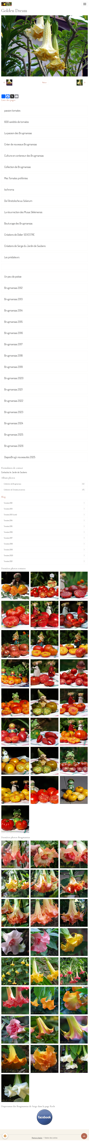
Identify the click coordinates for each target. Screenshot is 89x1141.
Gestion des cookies (51, 1138)
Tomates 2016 (44, 532)
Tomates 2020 (44, 555)
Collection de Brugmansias (17, 167)
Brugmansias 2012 (13, 287)
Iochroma (9, 189)
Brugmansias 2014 (13, 310)
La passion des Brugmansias (18, 133)
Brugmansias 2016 (13, 333)
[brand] (7, 4)
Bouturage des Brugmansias (18, 223)
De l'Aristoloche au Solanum (18, 200)
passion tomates (12, 110)
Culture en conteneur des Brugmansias (24, 155)
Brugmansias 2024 (13, 423)
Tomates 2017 (44, 538)
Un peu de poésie (12, 276)
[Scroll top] (84, 1136)
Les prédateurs (11, 257)
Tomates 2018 (44, 543)
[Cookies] (5, 1136)
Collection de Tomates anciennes (44, 489)
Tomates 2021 (44, 561)
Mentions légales (37, 1138)
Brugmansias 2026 (13, 445)
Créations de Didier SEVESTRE (19, 234)
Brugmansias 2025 (13, 434)
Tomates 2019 (44, 549)
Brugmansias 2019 (13, 366)
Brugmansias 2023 (13, 412)
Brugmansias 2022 (13, 400)
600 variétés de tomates (16, 121)
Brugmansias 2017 (13, 344)
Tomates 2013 (44, 508)
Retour (44, 82)
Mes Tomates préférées (16, 178)
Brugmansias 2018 (13, 355)
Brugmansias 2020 (13, 378)
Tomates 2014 (44, 520)
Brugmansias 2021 (13, 389)
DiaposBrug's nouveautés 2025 (19, 457)
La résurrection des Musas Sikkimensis (23, 212)
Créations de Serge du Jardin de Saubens (25, 246)
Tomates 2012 (44, 503)
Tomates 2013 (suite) (44, 514)
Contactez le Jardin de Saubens (14, 472)
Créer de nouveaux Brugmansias (20, 144)
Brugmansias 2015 (13, 321)
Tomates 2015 (44, 526)
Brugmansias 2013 (13, 299)
